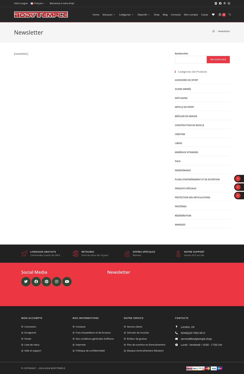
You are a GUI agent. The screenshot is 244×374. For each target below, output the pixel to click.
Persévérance (183, 170)
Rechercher (181, 53)
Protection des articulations (192, 197)
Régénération (183, 215)
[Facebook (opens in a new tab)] (220, 3)
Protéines (180, 206)
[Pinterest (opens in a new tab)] (225, 3)
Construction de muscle (189, 125)
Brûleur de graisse (186, 116)
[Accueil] (213, 31)
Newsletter (224, 31)
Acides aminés (183, 89)
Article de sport (184, 107)
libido (178, 143)
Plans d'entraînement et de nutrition (197, 179)
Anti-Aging (181, 98)
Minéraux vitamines (186, 152)
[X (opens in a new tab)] (216, 3)
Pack (177, 161)
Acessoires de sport (186, 80)
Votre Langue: (21, 3)
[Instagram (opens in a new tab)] (228, 3)
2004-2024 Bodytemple (52, 368)
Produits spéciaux (185, 188)
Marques (180, 224)
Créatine (180, 134)
